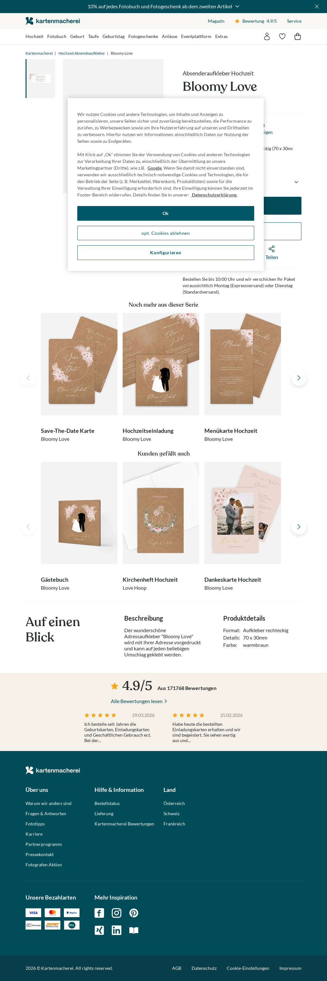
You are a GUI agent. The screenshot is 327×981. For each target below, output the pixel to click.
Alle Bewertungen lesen (137, 701)
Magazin (216, 21)
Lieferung (104, 813)
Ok (166, 213)
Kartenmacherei (39, 53)
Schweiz (171, 813)
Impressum (290, 968)
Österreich (174, 803)
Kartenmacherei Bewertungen (124, 823)
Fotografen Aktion (44, 864)
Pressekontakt (40, 854)
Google (155, 168)
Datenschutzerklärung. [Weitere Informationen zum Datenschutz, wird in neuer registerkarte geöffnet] (214, 194)
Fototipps (35, 823)
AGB (176, 968)
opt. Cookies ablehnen (165, 233)
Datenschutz (204, 968)
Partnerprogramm (44, 844)
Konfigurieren (165, 252)
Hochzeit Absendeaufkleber (81, 53)
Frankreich (174, 823)
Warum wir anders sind (49, 803)
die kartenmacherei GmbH (53, 21)
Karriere (34, 834)
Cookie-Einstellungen (248, 968)
